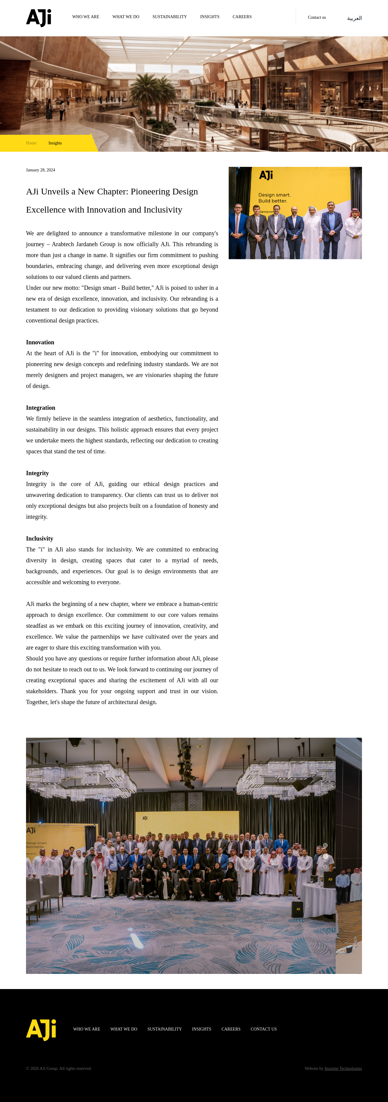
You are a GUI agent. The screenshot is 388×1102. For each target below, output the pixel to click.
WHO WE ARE (85, 17)
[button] (325, 846)
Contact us (317, 17)
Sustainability (170, 17)
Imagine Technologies (343, 1068)
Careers (242, 17)
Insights (209, 17)
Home (31, 143)
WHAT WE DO (126, 17)
